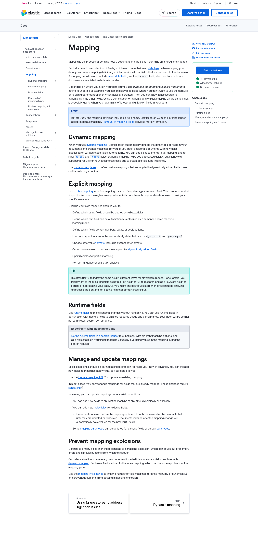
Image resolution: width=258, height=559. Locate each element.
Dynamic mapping (92, 136)
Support (218, 3)
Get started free (213, 70)
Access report (73, 3)
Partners (206, 3)
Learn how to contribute (206, 57)
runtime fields (82, 312)
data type (153, 68)
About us (194, 3)
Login (233, 3)
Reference (231, 25)
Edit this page (201, 52)
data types (163, 428)
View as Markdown (203, 43)
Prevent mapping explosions (104, 440)
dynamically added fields (142, 249)
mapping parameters (92, 428)
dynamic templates (85, 167)
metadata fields (118, 76)
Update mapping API (90, 377)
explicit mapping (83, 191)
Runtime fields (86, 304)
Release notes (194, 25)
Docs (138, 12)
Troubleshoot (213, 25)
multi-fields (100, 407)
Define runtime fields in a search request (94, 336)
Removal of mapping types (118, 121)
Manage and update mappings (107, 358)
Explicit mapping (90, 183)
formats (100, 243)
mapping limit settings (90, 473)
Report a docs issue (203, 48)
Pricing (127, 12)
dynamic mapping (96, 144)
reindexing (74, 387)
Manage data (30, 37)
